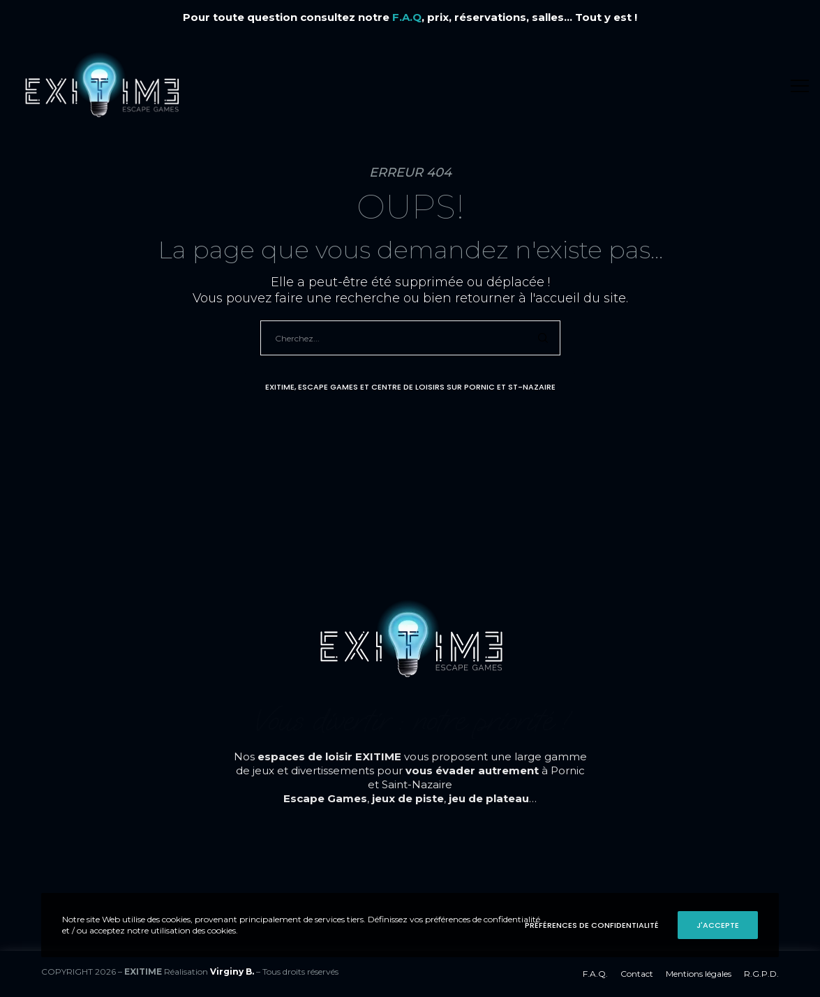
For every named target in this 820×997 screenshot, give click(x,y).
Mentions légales (698, 973)
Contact (636, 973)
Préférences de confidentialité (592, 925)
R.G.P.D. (761, 973)
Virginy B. (232, 971)
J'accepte (717, 925)
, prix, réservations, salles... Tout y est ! (514, 17)
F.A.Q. (595, 973)
